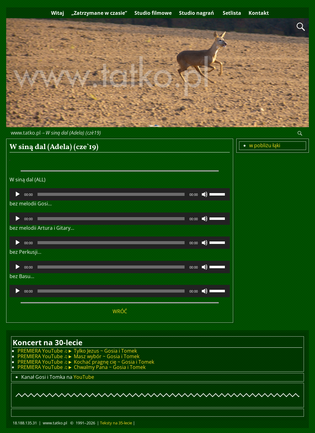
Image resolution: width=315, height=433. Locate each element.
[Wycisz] (204, 194)
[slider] (111, 194)
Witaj (57, 13)
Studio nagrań (196, 13)
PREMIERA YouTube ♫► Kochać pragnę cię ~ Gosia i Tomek (86, 361)
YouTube (84, 377)
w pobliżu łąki (264, 145)
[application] (120, 194)
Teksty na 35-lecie (116, 423)
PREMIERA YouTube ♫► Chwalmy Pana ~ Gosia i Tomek (82, 367)
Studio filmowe (153, 13)
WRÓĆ (120, 311)
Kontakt (259, 13)
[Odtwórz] (17, 194)
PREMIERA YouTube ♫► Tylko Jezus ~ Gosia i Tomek (77, 350)
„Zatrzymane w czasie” (99, 13)
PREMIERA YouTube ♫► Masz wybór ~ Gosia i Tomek (78, 356)
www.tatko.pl (26, 132)
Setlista (231, 13)
